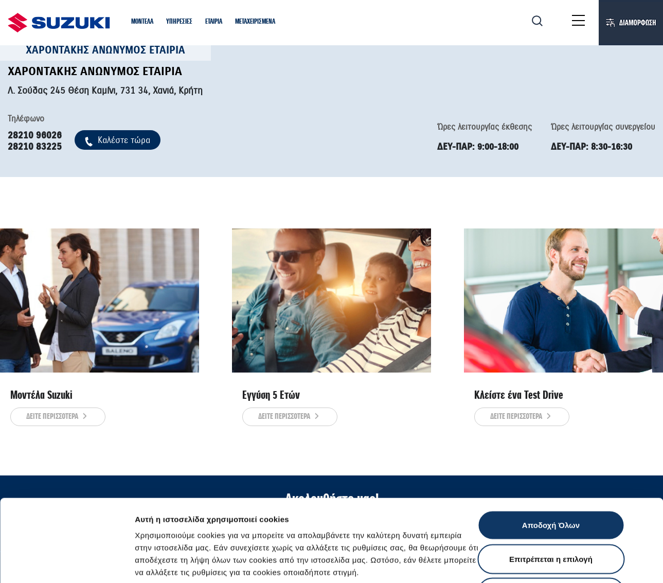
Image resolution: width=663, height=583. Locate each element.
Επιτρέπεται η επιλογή (551, 482)
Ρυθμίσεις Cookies (601, 562)
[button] (142, 22)
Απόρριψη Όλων (551, 515)
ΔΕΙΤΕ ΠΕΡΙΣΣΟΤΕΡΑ (57, 417)
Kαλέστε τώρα (117, 140)
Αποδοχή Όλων (551, 448)
